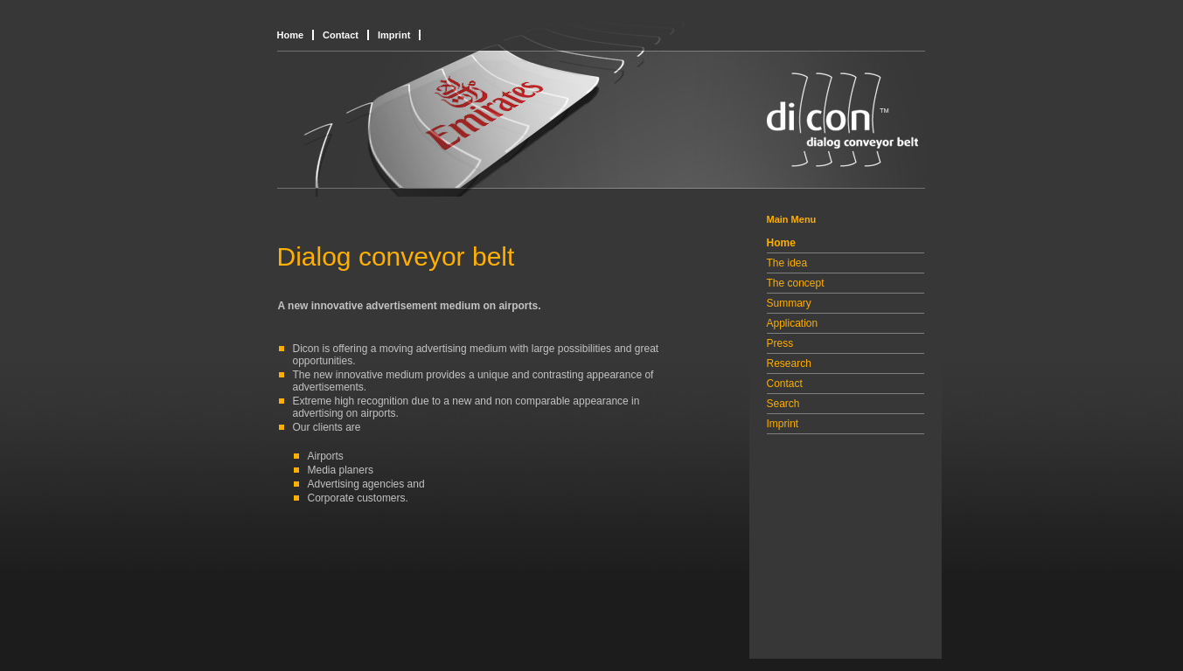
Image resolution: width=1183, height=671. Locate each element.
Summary (789, 303)
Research (789, 363)
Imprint (394, 35)
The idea (787, 263)
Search (783, 404)
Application (792, 323)
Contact (340, 35)
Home (290, 35)
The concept (796, 283)
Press (780, 343)
